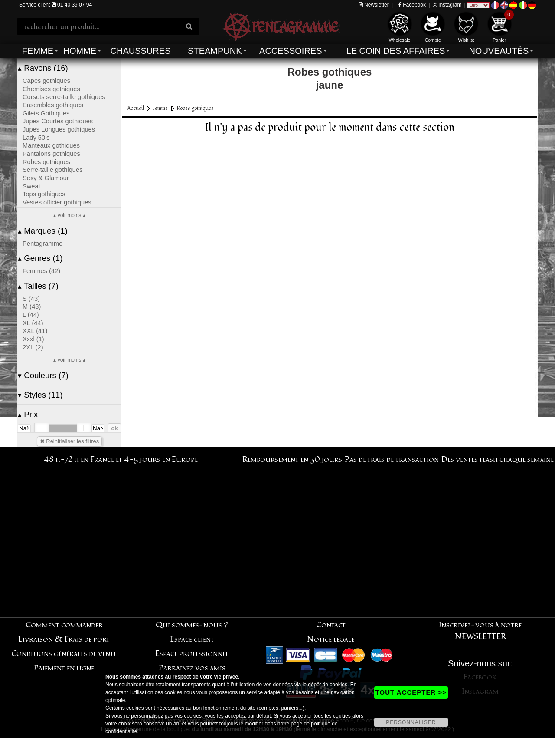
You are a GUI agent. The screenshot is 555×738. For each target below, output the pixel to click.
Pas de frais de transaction (392, 459)
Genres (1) (40, 258)
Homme (79, 51)
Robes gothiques (195, 108)
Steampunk (215, 51)
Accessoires (290, 51)
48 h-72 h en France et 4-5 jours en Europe (121, 459)
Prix (28, 414)
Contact (331, 624)
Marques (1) (43, 230)
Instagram (447, 5)
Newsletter (374, 5)
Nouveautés (499, 51)
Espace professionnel (192, 653)
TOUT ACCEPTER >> (411, 692)
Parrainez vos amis (192, 667)
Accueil (135, 108)
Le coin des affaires (395, 51)
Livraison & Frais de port (64, 639)
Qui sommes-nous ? (192, 624)
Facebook (412, 5)
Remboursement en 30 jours (292, 459)
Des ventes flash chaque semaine (497, 459)
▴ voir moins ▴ (69, 215)
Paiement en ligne (64, 667)
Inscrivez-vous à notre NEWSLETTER (480, 630)
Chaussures (141, 51)
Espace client (192, 639)
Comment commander (64, 624)
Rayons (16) (43, 67)
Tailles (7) (38, 285)
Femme (37, 51)
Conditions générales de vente (64, 653)
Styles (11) (40, 394)
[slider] (41, 428)
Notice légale (330, 639)
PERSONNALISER (411, 722)
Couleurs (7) (43, 375)
